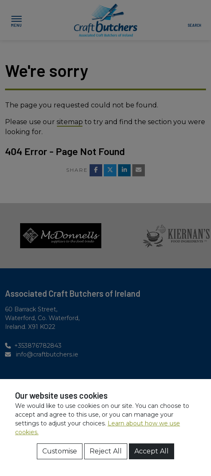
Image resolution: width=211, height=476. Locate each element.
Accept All (151, 451)
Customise (59, 451)
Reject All (106, 451)
